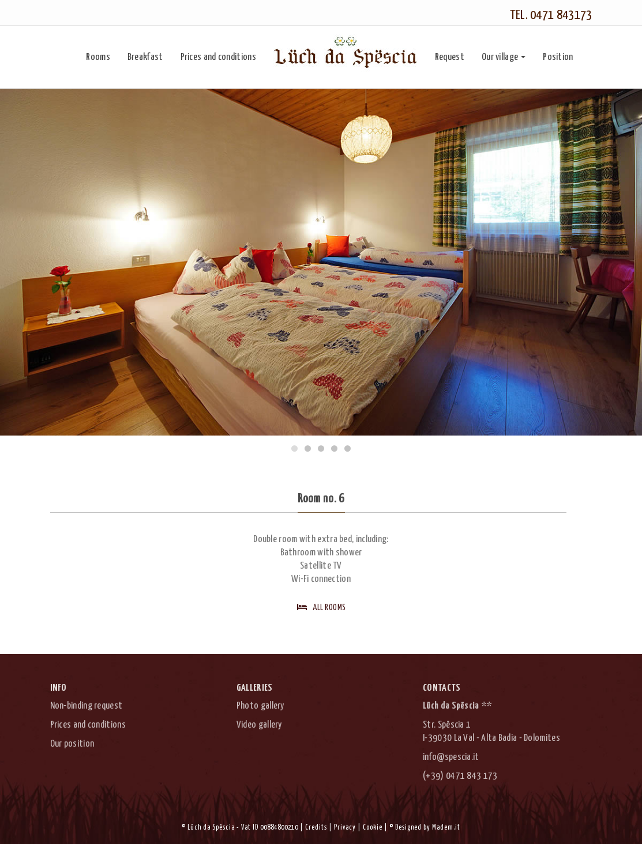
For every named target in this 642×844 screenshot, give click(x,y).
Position (558, 57)
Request (449, 57)
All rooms (321, 607)
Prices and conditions (218, 57)
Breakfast (145, 57)
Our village (503, 57)
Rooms (98, 57)
